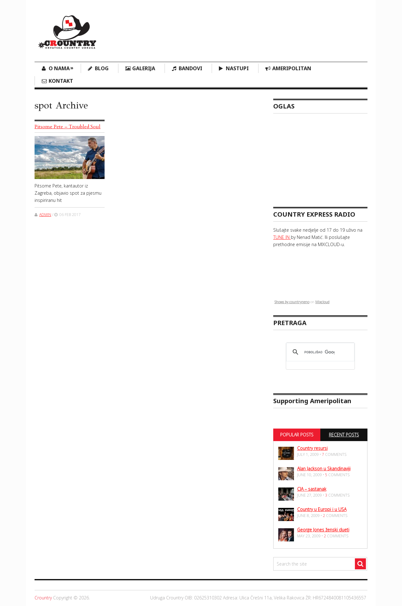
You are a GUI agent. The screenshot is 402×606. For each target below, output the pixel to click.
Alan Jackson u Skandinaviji (323, 469)
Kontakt (61, 80)
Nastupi (237, 68)
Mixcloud (322, 301)
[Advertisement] (253, 27)
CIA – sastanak (311, 489)
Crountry (43, 598)
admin (45, 214)
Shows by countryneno (291, 301)
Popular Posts (296, 435)
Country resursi (312, 448)
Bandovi (190, 68)
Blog (102, 68)
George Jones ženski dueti (323, 530)
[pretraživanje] (319, 352)
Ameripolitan (291, 68)
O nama (61, 68)
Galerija (143, 68)
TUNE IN (282, 237)
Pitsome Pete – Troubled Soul (67, 126)
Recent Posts (344, 435)
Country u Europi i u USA (321, 509)
